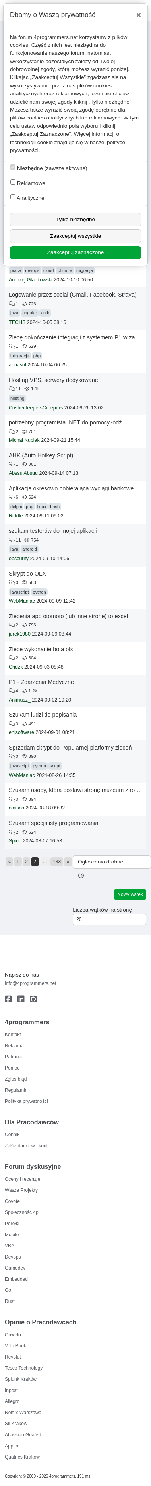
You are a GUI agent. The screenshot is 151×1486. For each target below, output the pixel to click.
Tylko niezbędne (75, 219)
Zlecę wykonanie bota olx (41, 649)
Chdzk (16, 667)
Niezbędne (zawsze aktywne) (48, 167)
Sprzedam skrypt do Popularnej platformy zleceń (70, 747)
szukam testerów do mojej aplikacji (53, 531)
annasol (17, 365)
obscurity (19, 558)
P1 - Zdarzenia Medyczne (41, 682)
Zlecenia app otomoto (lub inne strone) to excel (68, 616)
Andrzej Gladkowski (30, 280)
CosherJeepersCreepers (36, 408)
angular (29, 312)
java (14, 312)
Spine (15, 841)
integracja (19, 355)
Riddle (16, 515)
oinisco (16, 808)
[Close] (138, 15)
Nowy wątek (130, 894)
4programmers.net (56, 37)
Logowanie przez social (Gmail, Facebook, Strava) (73, 294)
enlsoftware (21, 732)
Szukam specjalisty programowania (54, 823)
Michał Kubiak (24, 440)
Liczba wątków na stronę (102, 910)
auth (45, 312)
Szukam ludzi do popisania (43, 714)
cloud (48, 270)
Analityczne (27, 197)
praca (15, 270)
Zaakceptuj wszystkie (75, 236)
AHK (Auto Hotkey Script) (41, 455)
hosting (17, 398)
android (29, 549)
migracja (84, 270)
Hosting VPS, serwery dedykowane (53, 380)
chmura (65, 270)
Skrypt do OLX (27, 574)
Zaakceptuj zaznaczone (75, 252)
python (39, 592)
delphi (16, 506)
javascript (19, 592)
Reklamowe (27, 182)
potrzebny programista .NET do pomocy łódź (65, 422)
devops (32, 270)
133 (57, 861)
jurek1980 (20, 634)
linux (41, 506)
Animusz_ (20, 700)
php (37, 355)
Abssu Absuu (23, 473)
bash (55, 506)
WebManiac (22, 601)
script (55, 765)
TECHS (17, 322)
